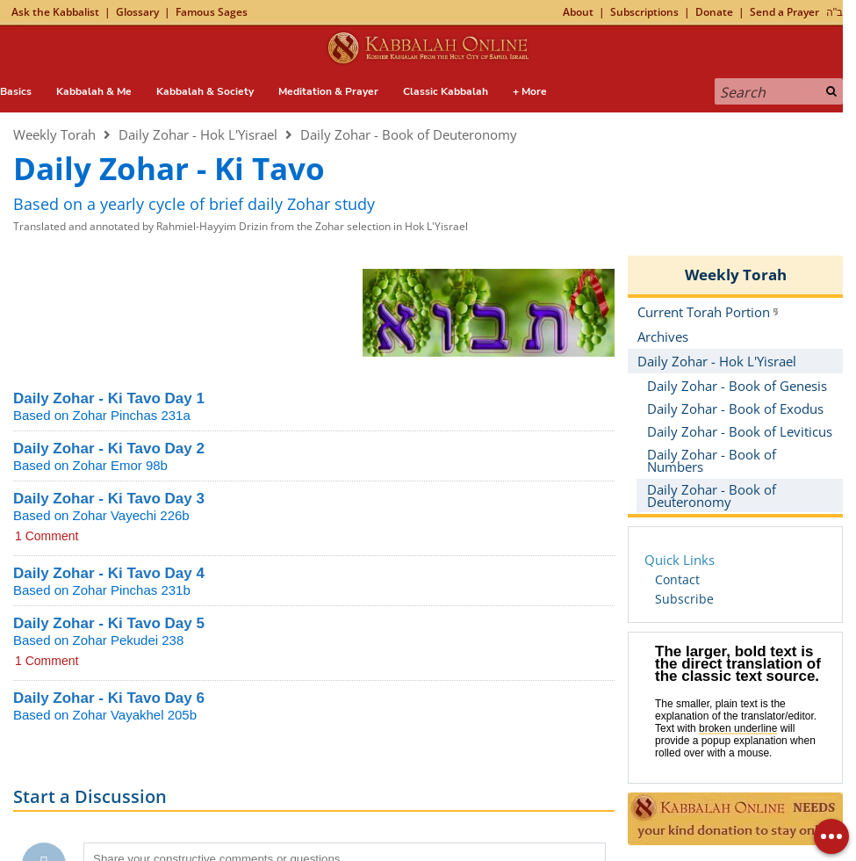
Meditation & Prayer (328, 91)
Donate (714, 11)
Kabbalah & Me (94, 91)
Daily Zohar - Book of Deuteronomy (408, 134)
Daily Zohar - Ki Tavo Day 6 (109, 698)
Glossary (137, 11)
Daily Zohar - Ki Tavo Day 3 (109, 498)
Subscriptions (644, 11)
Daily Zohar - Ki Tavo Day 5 (109, 623)
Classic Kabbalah (445, 91)
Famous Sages (212, 11)
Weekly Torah (54, 134)
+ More (530, 91)
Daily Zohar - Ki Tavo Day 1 (109, 398)
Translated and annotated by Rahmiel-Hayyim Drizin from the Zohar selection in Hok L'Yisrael (240, 226)
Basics (16, 91)
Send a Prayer (784, 11)
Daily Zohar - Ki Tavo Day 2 (109, 448)
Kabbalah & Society (205, 91)
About (578, 11)
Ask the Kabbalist (55, 11)
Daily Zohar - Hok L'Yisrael (198, 134)
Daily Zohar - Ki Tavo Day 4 (109, 573)
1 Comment (46, 536)
